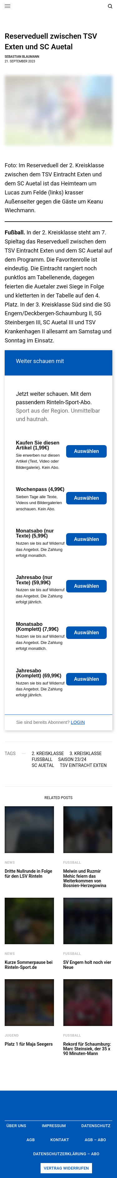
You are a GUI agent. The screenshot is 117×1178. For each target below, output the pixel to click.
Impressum (54, 1125)
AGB (31, 1139)
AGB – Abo (95, 1139)
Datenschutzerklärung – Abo (66, 1153)
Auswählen (86, 451)
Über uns (16, 1125)
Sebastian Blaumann (22, 56)
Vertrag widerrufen (66, 1168)
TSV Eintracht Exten (83, 765)
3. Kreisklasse (86, 753)
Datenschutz (95, 1125)
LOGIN (78, 722)
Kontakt (59, 1139)
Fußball (42, 759)
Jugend (12, 1035)
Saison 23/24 (72, 759)
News (10, 863)
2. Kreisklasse (48, 753)
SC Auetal (43, 765)
